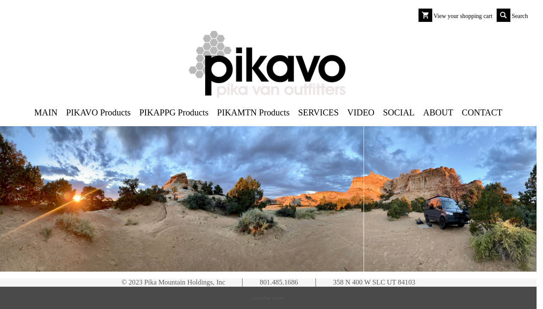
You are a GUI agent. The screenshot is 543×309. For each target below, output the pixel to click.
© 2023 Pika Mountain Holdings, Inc (173, 282)
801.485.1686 (279, 282)
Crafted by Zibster (268, 297)
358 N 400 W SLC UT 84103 (374, 282)
